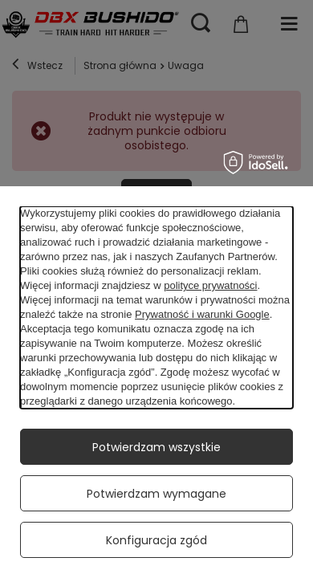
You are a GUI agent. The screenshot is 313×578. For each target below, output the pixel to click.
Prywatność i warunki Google (202, 314)
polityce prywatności (210, 285)
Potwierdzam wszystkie (156, 447)
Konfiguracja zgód (156, 540)
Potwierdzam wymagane (156, 494)
